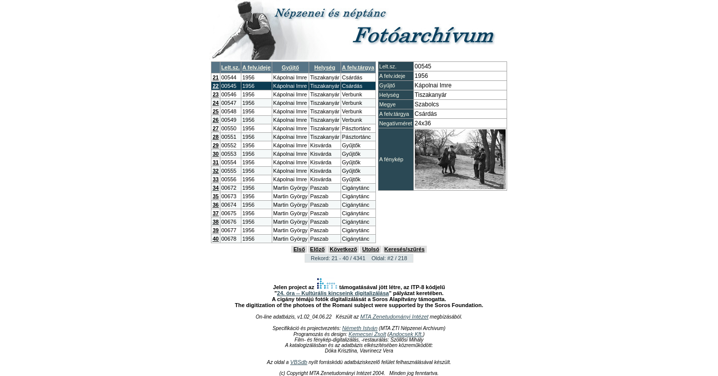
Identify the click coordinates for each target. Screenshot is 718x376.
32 (215, 171)
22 (215, 86)
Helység (324, 67)
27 (215, 128)
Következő (343, 249)
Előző (317, 249)
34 (215, 188)
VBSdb (298, 362)
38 (215, 222)
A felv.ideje (256, 67)
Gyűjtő (290, 67)
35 (215, 196)
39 (215, 230)
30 (215, 154)
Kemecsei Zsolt (367, 334)
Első (299, 249)
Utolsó (370, 249)
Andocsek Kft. (406, 334)
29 (215, 145)
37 (215, 213)
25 (215, 111)
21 (215, 77)
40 (215, 239)
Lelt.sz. (230, 67)
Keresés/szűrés (404, 249)
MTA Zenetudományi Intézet (394, 317)
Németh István (359, 328)
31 (215, 162)
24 (215, 103)
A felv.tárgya (358, 67)
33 (215, 179)
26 (215, 120)
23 (215, 94)
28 (215, 137)
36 (215, 205)
